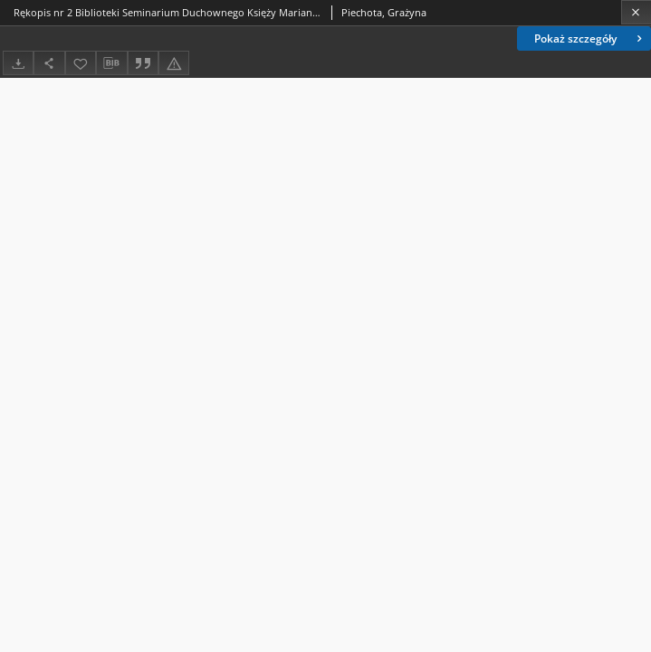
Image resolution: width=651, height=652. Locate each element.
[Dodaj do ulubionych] (80, 63)
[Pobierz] (18, 63)
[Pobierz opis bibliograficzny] (111, 63)
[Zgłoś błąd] (173, 63)
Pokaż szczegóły (590, 38)
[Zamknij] (636, 12)
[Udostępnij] (49, 63)
